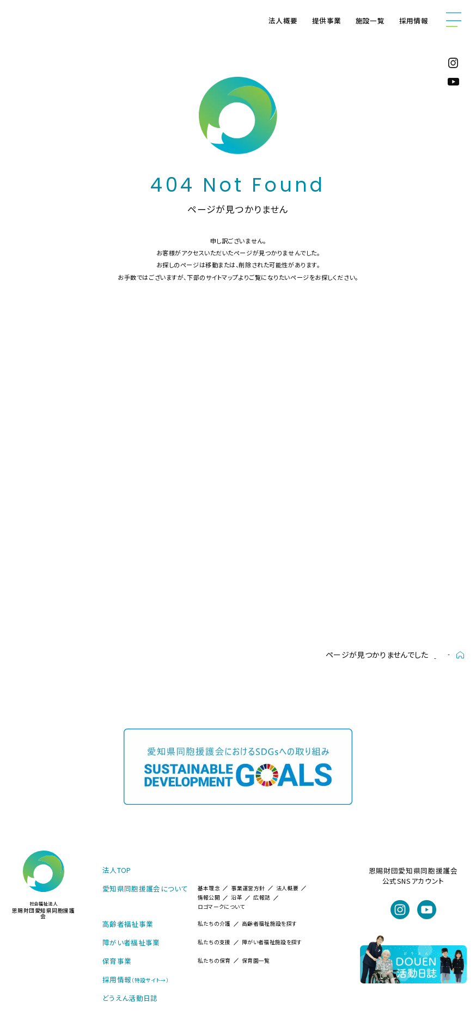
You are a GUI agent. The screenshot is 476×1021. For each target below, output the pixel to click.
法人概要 (282, 20)
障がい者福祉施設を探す (272, 942)
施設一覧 (370, 20)
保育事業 (116, 961)
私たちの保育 (214, 960)
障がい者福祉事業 (131, 942)
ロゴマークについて (221, 906)
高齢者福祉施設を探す (269, 923)
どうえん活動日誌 (130, 998)
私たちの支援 (214, 942)
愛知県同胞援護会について (145, 888)
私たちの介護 (214, 923)
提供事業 (326, 20)
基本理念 (209, 888)
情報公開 (209, 897)
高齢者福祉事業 (127, 924)
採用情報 (413, 20)
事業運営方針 (248, 888)
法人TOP (116, 870)
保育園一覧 (256, 960)
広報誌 (261, 897)
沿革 (236, 897)
